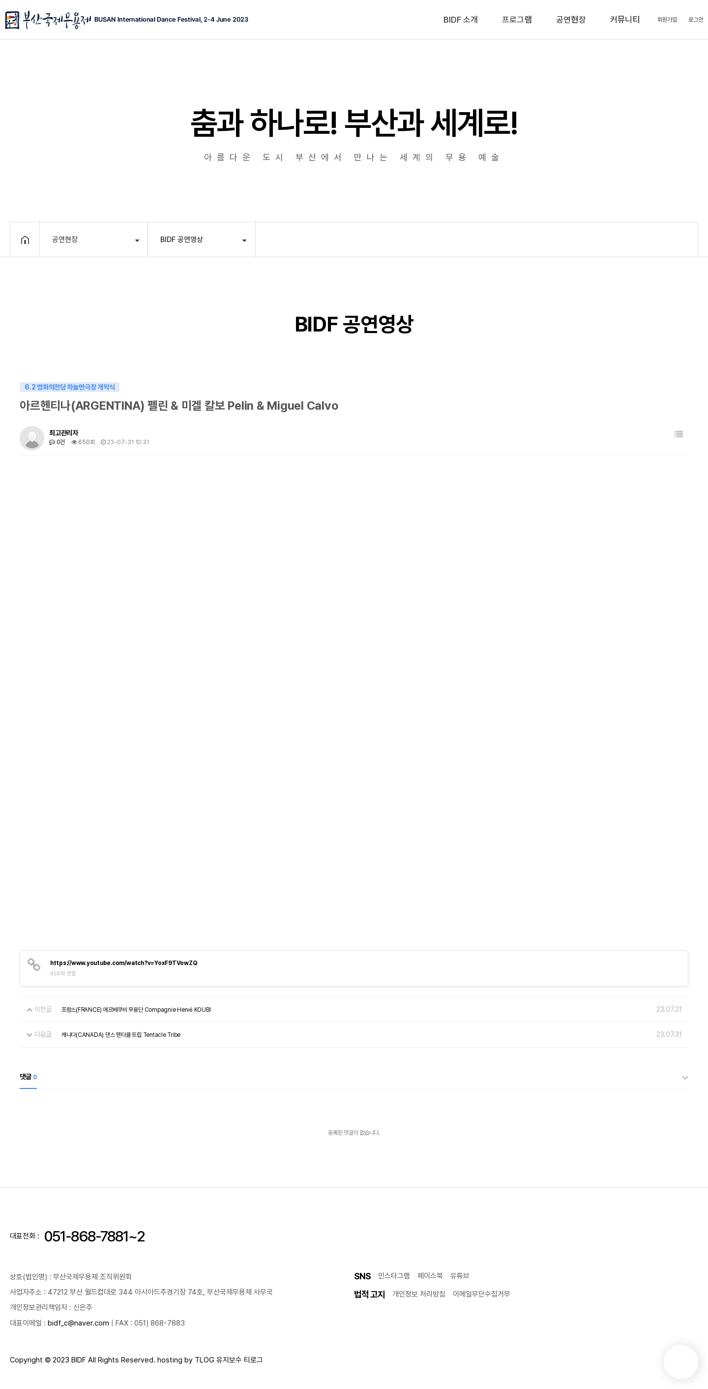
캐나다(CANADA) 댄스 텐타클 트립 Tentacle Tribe (120, 1034)
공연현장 (571, 20)
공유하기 (675, 238)
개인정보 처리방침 (418, 1294)
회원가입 (667, 19)
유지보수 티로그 (239, 1360)
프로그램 (517, 20)
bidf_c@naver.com (78, 1323)
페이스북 (430, 1275)
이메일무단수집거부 (481, 1294)
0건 (57, 442)
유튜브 (460, 1275)
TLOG (204, 1360)
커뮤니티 (625, 20)
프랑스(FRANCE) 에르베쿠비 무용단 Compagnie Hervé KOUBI (136, 1009)
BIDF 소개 (460, 20)
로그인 (695, 19)
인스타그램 (394, 1275)
